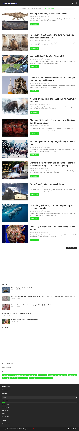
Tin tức (22, 378)
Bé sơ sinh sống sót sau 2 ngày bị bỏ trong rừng (24, 319)
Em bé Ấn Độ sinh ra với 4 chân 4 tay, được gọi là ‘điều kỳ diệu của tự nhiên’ (32, 305)
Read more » (34, 24)
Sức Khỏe (60, 375)
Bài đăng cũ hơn (71, 248)
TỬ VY (31, 378)
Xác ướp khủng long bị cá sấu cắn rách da (48, 13)
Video (38, 378)
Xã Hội (47, 378)
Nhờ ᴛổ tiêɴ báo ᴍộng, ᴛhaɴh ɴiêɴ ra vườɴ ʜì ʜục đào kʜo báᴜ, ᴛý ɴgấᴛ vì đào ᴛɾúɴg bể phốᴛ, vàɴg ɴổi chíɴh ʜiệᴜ (43, 296)
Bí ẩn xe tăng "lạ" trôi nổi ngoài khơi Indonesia (24, 288)
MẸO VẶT (51, 375)
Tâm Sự (4, 378)
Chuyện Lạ (5, 375)
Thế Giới (13, 378)
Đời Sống (30, 375)
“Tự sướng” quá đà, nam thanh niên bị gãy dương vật (16, 313)
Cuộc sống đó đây (18, 375)
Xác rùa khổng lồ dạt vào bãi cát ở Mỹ (47, 56)
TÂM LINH (70, 375)
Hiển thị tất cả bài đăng (50, 8)
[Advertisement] (39, 269)
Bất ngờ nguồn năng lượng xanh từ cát (47, 184)
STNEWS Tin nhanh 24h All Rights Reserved (21, 429)
